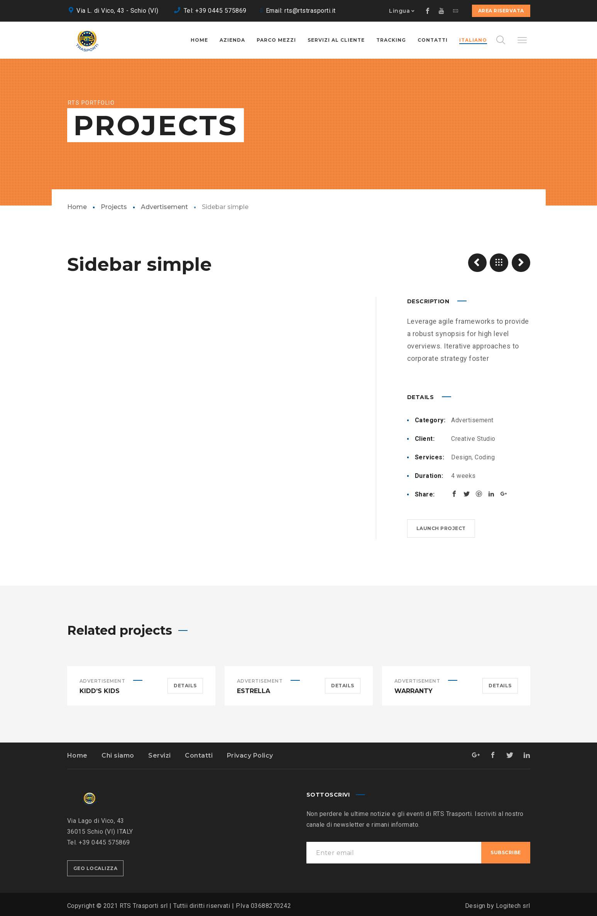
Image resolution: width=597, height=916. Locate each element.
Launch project (441, 528)
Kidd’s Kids (99, 691)
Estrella (253, 691)
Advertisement (164, 207)
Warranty (413, 691)
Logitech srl (513, 905)
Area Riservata (501, 11)
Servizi (159, 755)
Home (77, 207)
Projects (114, 207)
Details (185, 685)
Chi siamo (117, 755)
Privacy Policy (250, 755)
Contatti (199, 755)
